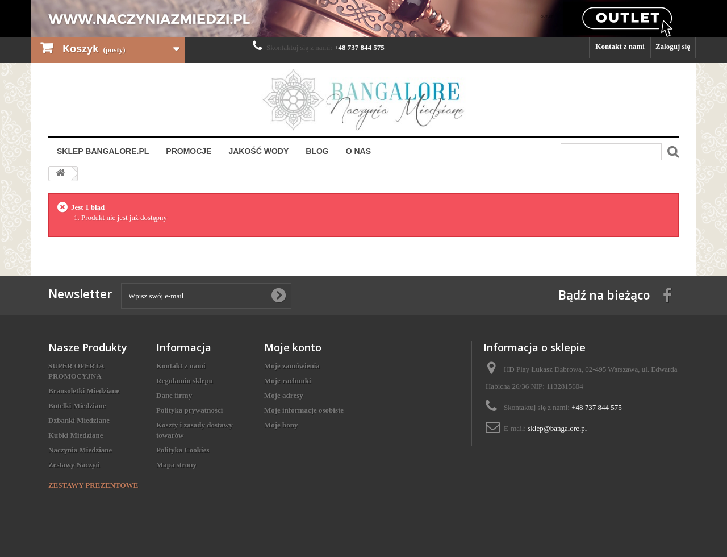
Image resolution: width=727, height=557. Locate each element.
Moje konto (292, 347)
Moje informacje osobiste (304, 410)
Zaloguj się (672, 46)
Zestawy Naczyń (74, 464)
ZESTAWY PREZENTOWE (93, 485)
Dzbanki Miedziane (79, 420)
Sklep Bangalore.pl (103, 151)
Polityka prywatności (189, 410)
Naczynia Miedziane (80, 450)
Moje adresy (283, 395)
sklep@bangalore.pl (557, 428)
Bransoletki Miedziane (83, 390)
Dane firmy (174, 395)
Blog (317, 151)
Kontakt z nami (620, 46)
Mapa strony (176, 464)
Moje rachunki (287, 380)
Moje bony (281, 425)
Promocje (188, 151)
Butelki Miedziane (77, 405)
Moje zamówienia (292, 365)
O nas (358, 151)
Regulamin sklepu (184, 380)
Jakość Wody (258, 151)
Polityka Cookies (183, 450)
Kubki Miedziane (75, 435)
